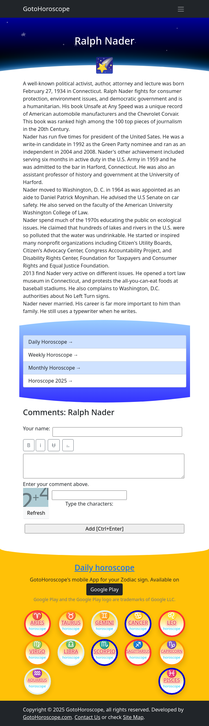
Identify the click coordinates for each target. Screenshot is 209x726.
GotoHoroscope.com (47, 717)
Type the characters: (89, 503)
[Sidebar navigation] (180, 9)
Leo (171, 622)
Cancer (138, 622)
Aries (37, 622)
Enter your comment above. (56, 484)
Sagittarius (138, 651)
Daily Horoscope (47, 341)
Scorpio (104, 651)
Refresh (36, 512)
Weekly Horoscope (50, 354)
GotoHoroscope (46, 8)
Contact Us (87, 717)
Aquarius (37, 680)
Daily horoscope (105, 567)
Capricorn (171, 651)
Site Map (133, 717)
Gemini (104, 622)
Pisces (171, 680)
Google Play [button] (104, 589)
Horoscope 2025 (47, 380)
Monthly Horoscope (51, 367)
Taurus (71, 622)
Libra (71, 651)
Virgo (37, 651)
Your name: (36, 428)
